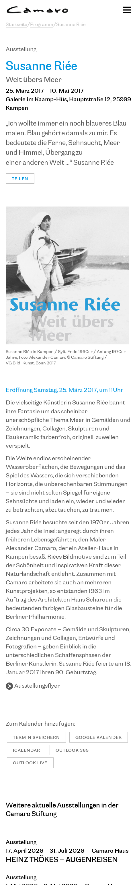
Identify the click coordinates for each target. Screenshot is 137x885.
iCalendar (26, 750)
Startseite (16, 24)
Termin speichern (36, 737)
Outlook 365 (72, 750)
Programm (41, 24)
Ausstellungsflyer (37, 686)
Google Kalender (98, 737)
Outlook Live (30, 763)
